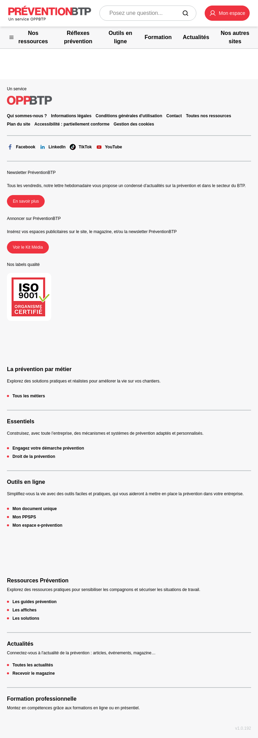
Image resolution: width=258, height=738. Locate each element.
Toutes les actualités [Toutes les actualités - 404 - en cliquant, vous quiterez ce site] (32, 665)
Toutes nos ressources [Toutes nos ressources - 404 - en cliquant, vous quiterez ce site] (208, 115)
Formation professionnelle (42, 699)
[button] (227, 13)
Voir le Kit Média (28, 247)
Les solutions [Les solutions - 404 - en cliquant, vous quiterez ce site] (25, 618)
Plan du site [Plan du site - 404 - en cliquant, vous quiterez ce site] (18, 124)
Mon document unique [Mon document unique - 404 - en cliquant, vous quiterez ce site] (34, 508)
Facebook (21, 147)
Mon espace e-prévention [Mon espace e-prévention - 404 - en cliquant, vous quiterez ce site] (37, 525)
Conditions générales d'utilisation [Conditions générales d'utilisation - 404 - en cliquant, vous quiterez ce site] (129, 115)
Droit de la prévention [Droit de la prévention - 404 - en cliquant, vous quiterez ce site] (33, 456)
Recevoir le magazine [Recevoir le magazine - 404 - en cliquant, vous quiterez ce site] (33, 673)
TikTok (81, 147)
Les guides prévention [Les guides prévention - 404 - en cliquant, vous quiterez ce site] (34, 601)
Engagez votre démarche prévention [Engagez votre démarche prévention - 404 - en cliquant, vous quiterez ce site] (48, 448)
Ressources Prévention (38, 580)
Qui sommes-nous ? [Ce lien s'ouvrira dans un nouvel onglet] (27, 115)
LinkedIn (52, 147)
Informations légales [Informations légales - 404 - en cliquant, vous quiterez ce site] (71, 115)
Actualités (20, 644)
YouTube (109, 147)
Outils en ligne (26, 482)
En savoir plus (26, 201)
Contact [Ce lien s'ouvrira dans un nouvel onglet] (174, 115)
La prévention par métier (39, 369)
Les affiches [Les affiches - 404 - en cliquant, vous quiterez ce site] (24, 610)
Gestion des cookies (134, 124)
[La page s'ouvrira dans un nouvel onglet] (227, 13)
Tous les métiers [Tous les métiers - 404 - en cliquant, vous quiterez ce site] (28, 396)
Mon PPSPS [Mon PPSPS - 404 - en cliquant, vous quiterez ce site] (24, 517)
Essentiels (20, 421)
